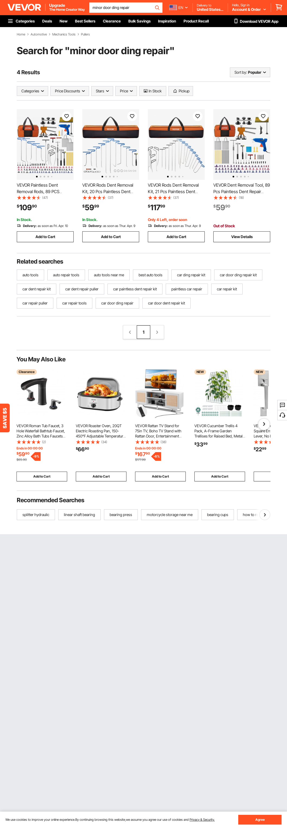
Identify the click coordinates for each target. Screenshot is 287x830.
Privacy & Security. (202, 820)
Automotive (39, 34)
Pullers (85, 34)
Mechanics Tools (64, 34)
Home (21, 34)
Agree (260, 820)
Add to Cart (45, 236)
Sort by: (240, 72)
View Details (242, 236)
